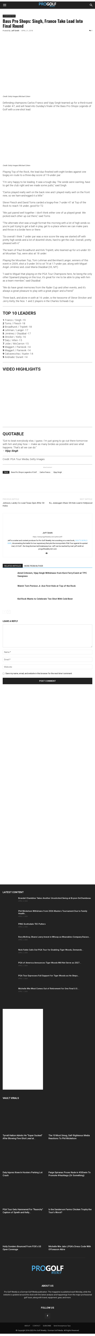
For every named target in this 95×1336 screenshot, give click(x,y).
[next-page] (8, 612)
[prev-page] (4, 612)
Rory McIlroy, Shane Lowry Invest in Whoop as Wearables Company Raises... (54, 937)
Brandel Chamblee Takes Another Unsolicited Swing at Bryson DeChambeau (54, 898)
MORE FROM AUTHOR (33, 566)
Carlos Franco (45, 472)
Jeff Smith (15, 31)
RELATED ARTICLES (12, 566)
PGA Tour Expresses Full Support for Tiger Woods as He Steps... (48, 975)
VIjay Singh (57, 472)
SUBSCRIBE (47, 1326)
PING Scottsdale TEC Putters (32, 924)
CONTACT (36, 1326)
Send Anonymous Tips (62, 1326)
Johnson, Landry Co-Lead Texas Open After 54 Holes (23, 504)
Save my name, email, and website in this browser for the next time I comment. (39, 673)
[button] (4, 5)
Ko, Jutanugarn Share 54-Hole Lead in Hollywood (70, 503)
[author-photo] (47, 529)
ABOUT (27, 1326)
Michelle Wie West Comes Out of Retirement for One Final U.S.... (48, 988)
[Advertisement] (23, 736)
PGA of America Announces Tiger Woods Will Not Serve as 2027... (49, 963)
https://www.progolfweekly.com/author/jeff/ (47, 537)
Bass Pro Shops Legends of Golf (24, 472)
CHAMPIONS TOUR (9, 16)
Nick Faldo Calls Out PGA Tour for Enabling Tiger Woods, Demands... (50, 950)
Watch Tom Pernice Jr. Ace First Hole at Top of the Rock (46, 586)
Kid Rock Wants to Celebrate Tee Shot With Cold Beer (45, 598)
